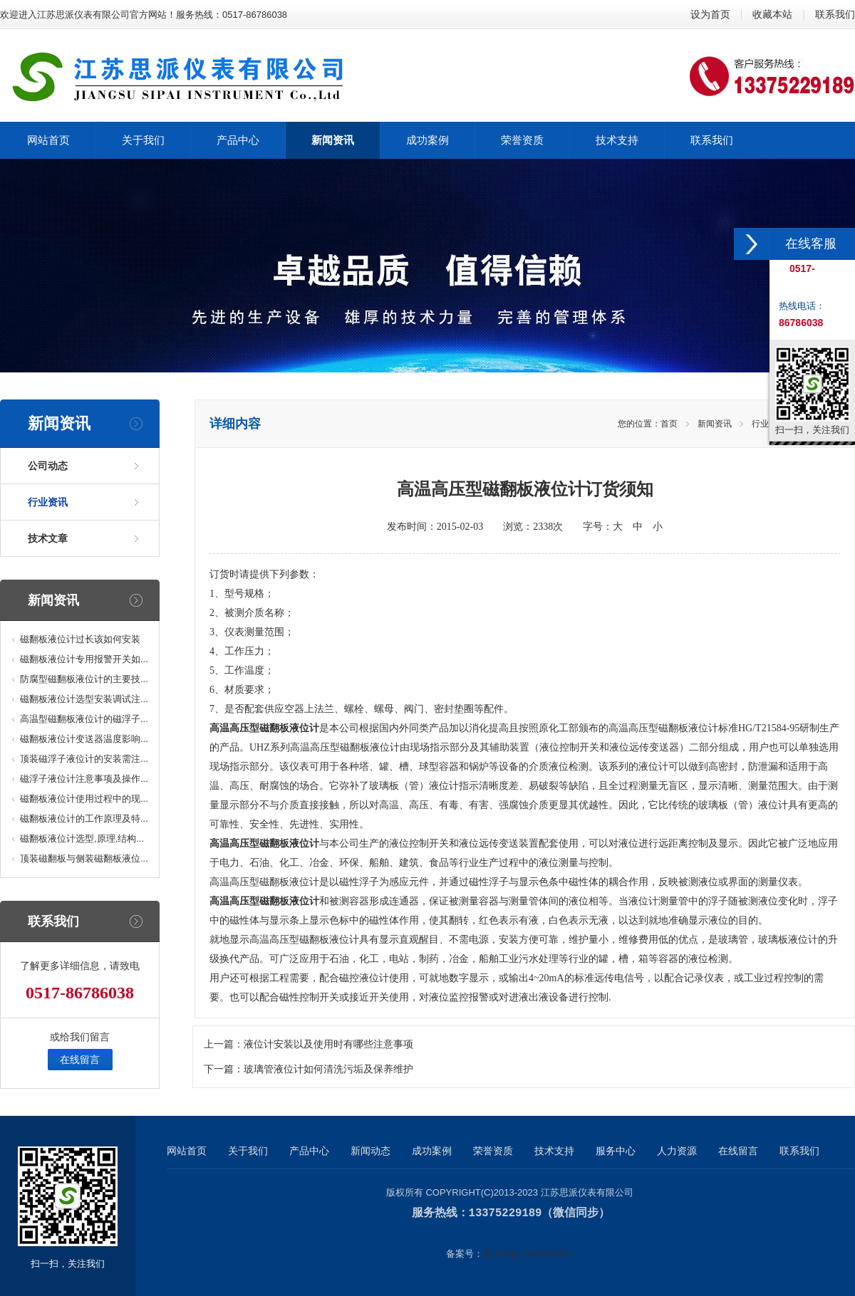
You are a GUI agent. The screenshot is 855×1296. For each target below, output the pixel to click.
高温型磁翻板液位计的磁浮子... (84, 719)
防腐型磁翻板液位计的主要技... (84, 679)
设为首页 (710, 14)
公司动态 (48, 465)
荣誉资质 (493, 1150)
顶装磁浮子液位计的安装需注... (84, 758)
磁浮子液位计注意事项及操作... (84, 778)
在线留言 (80, 1059)
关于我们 (248, 1150)
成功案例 (432, 1150)
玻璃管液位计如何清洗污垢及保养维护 (328, 1069)
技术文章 (48, 538)
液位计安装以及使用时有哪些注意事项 (328, 1044)
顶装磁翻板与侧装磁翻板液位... (84, 858)
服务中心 (616, 1150)
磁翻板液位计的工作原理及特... (84, 818)
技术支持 (554, 1150)
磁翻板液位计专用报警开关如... (84, 659)
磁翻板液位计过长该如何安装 (80, 639)
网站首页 (187, 1150)
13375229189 (505, 1213)
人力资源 (677, 1150)
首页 (669, 424)
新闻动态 (370, 1150)
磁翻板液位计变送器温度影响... (84, 738)
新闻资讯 (715, 424)
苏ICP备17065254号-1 (529, 1253)
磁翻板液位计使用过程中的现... (84, 798)
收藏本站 (772, 14)
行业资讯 (48, 502)
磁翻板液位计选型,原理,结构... (82, 838)
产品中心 (309, 1150)
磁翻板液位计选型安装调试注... (84, 699)
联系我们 (835, 14)
